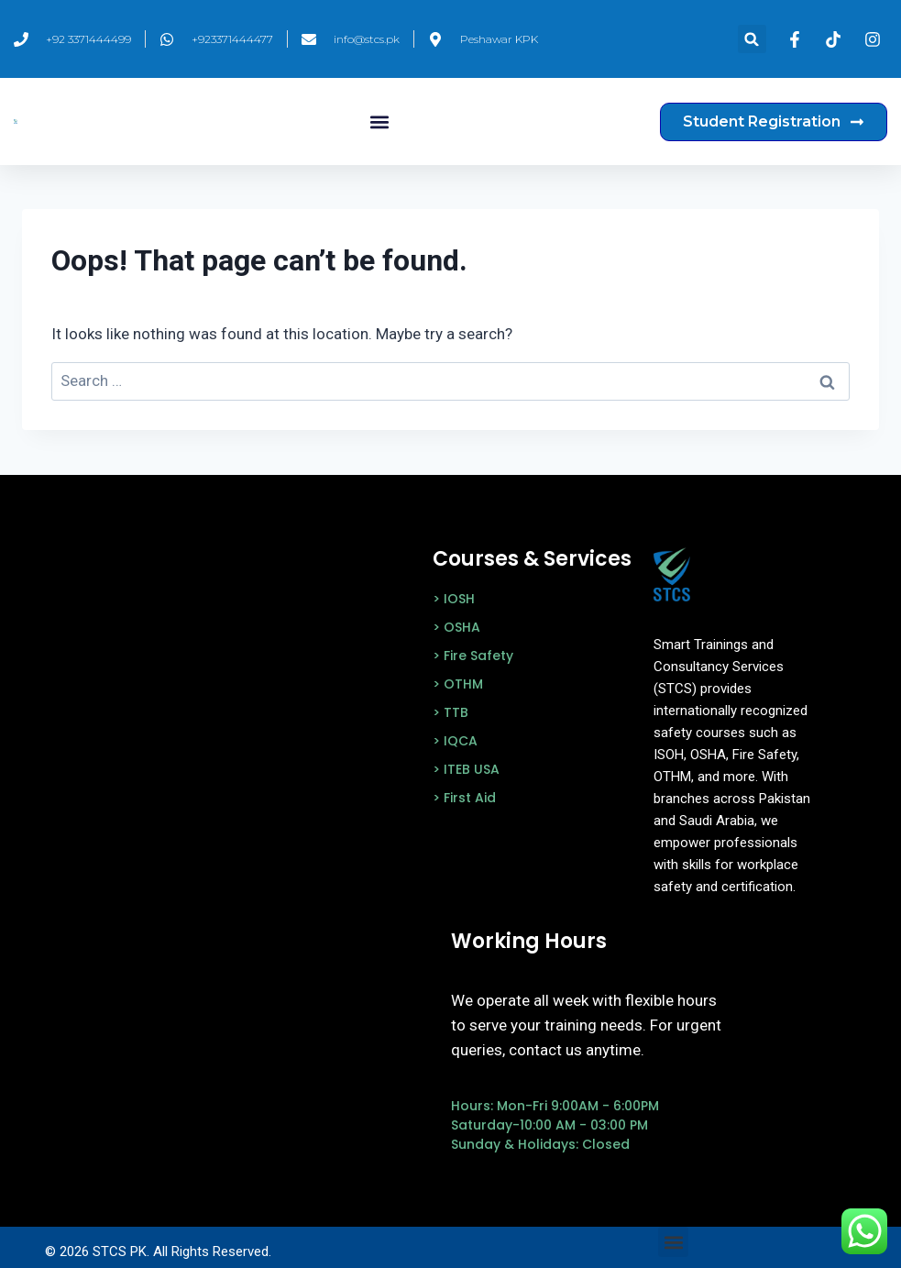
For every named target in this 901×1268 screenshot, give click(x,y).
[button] (752, 39)
